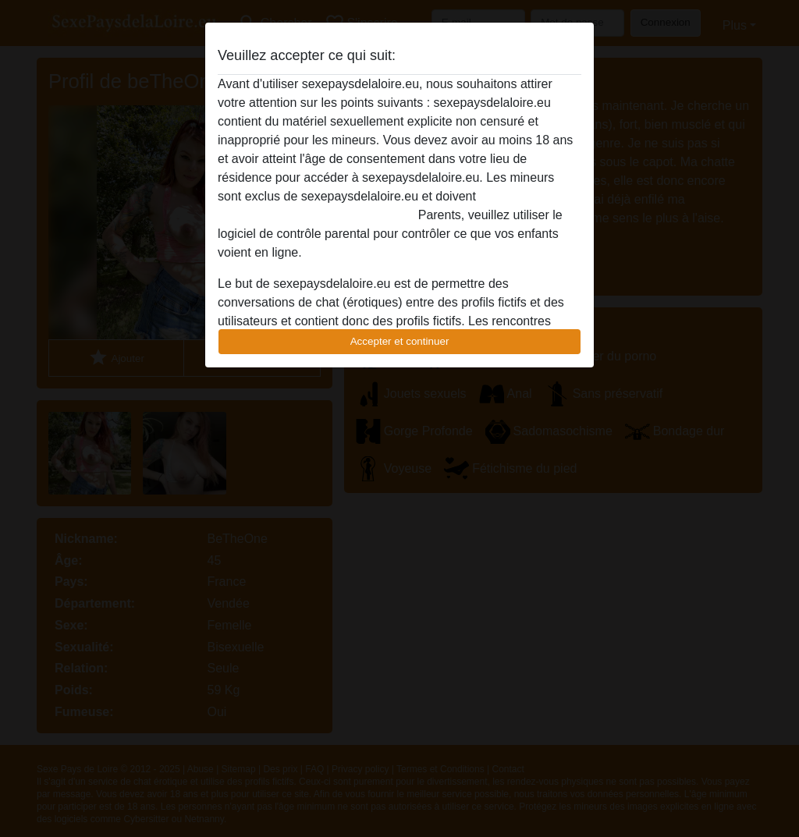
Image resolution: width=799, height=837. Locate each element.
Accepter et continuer (399, 341)
